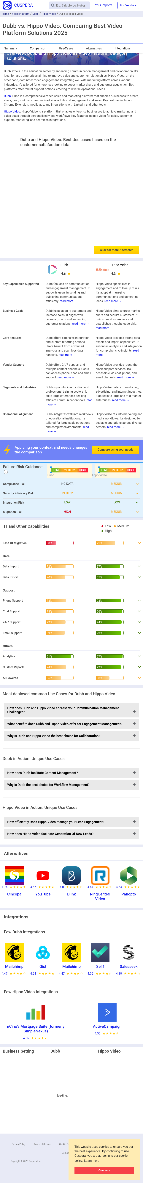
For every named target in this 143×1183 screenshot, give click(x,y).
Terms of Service (42, 1144)
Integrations (123, 48)
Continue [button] (104, 1170)
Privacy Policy (19, 1144)
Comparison (38, 48)
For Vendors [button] (128, 5)
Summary (10, 48)
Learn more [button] (91, 1160)
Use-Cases (66, 48)
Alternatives (94, 48)
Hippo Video (49, 13)
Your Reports (103, 5)
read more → (68, 301)
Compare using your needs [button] (115, 449)
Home (5, 13)
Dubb (35, 13)
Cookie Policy (66, 1144)
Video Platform (20, 13)
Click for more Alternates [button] (116, 250)
